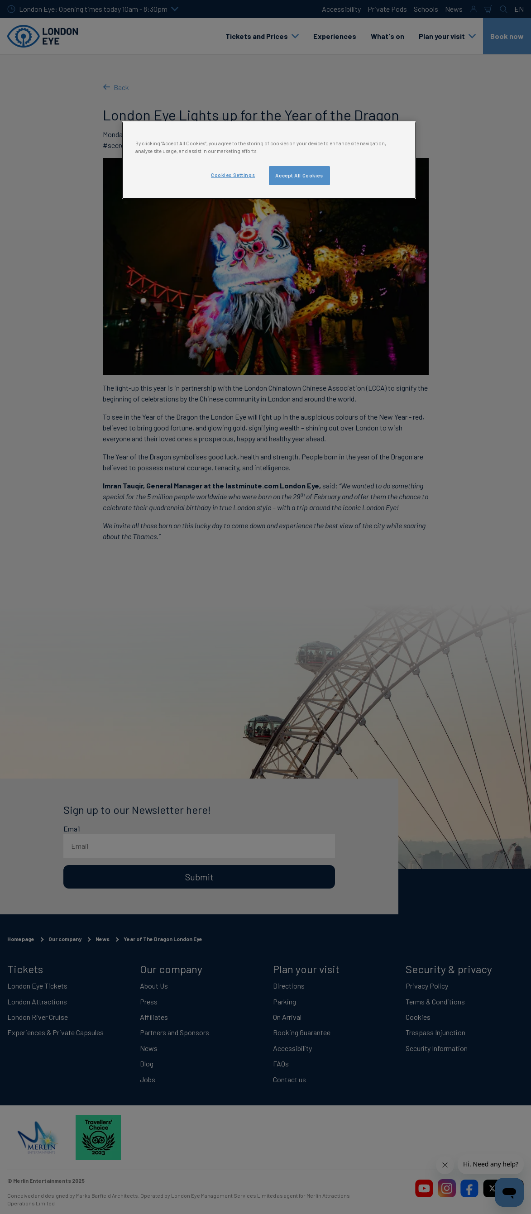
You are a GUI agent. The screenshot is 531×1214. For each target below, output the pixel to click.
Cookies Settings (233, 175)
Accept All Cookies (299, 175)
